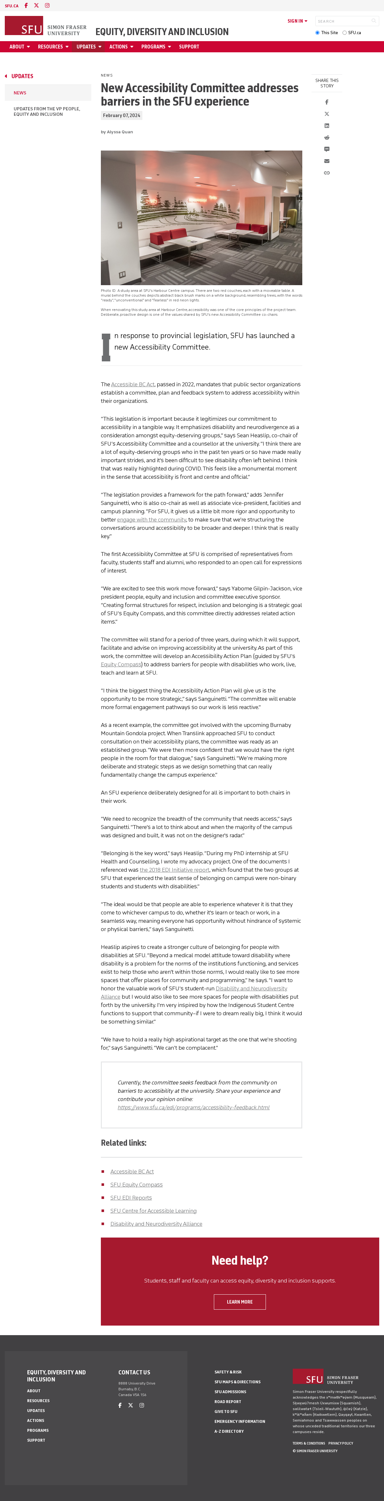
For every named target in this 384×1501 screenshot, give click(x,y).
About (17, 47)
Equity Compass (121, 664)
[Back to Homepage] (46, 26)
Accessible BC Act (132, 384)
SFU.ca (354, 32)
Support (189, 47)
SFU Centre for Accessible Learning (153, 1210)
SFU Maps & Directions (237, 1382)
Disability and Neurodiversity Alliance (156, 1223)
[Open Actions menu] (133, 46)
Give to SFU (226, 1411)
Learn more (240, 1302)
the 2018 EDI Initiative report (174, 869)
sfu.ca (12, 6)
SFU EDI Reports (131, 1197)
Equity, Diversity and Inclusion (162, 31)
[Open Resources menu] (68, 46)
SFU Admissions (230, 1391)
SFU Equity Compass (136, 1184)
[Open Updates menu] (101, 46)
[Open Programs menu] (170, 46)
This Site (329, 32)
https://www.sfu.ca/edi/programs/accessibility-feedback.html (194, 1107)
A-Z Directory (229, 1431)
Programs (153, 47)
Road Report (228, 1401)
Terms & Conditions (309, 1443)
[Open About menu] (29, 46)
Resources (50, 47)
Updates (86, 47)
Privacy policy (340, 1443)
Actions (118, 47)
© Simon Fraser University (315, 1451)
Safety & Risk (228, 1372)
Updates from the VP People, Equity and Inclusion (47, 111)
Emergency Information (240, 1421)
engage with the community (151, 519)
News (20, 93)
